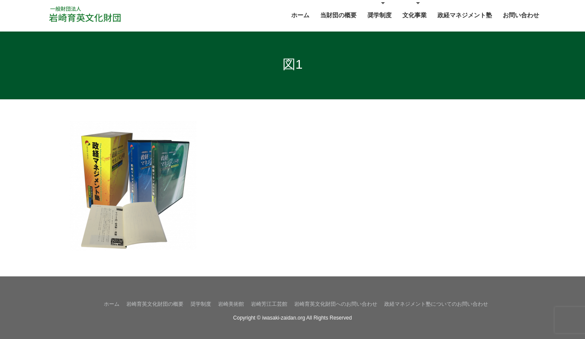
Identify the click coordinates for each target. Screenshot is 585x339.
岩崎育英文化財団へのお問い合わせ (335, 304)
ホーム (111, 304)
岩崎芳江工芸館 (269, 304)
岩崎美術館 (231, 304)
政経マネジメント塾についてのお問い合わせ (436, 304)
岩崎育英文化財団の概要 (154, 304)
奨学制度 (200, 304)
